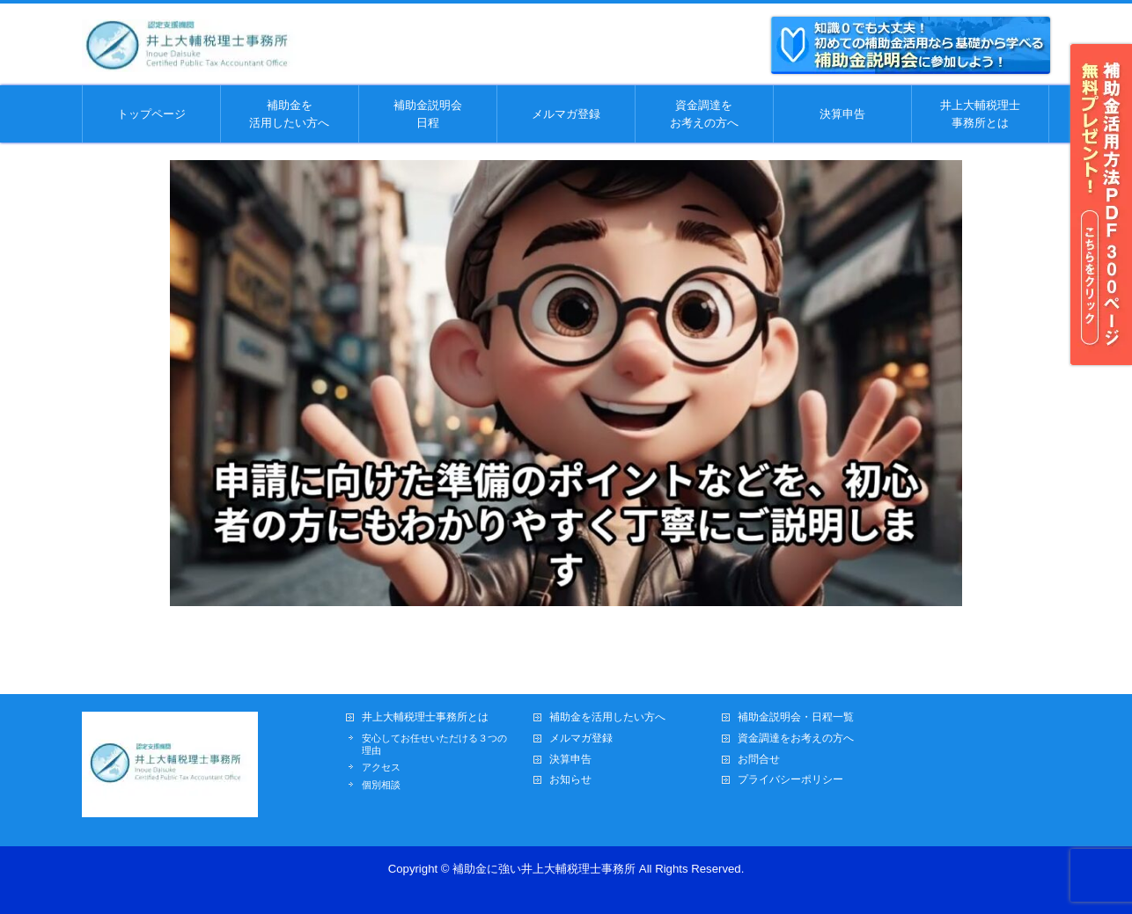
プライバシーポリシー (790, 780)
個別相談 (381, 784)
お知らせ (570, 780)
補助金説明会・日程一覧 (796, 717)
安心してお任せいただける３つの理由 (434, 744)
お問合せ (759, 759)
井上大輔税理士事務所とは (425, 717)
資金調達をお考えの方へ (796, 738)
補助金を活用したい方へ (607, 717)
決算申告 (570, 759)
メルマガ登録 (581, 738)
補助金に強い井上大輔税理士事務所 (544, 868)
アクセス (381, 767)
